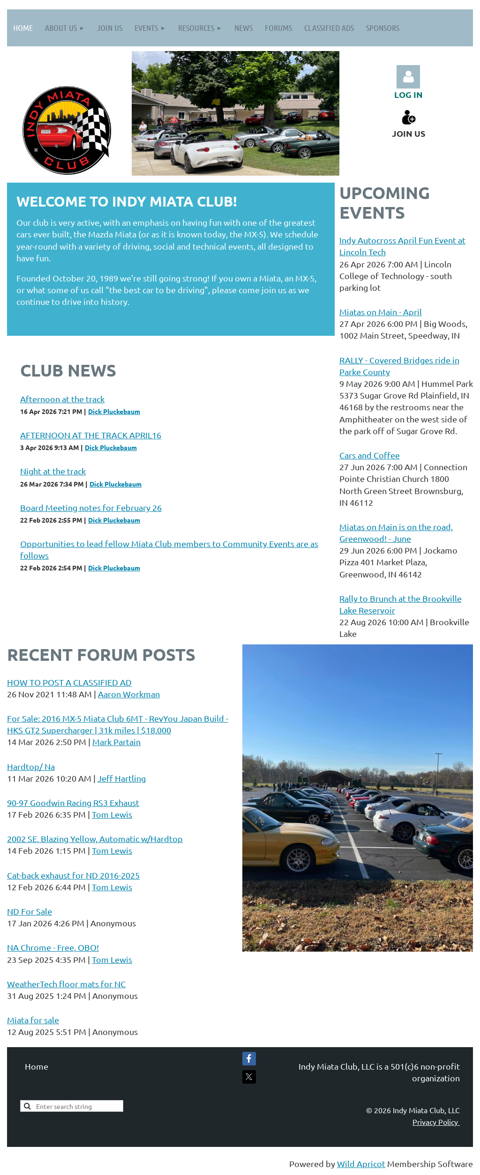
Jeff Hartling (122, 778)
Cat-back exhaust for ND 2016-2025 (73, 875)
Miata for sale (33, 1020)
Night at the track (53, 471)
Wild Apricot (361, 1163)
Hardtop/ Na (31, 766)
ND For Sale (29, 911)
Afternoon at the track (62, 399)
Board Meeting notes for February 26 (91, 507)
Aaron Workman (129, 694)
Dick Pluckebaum (114, 411)
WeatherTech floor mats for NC (66, 984)
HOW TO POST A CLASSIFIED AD (69, 682)
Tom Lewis (112, 814)
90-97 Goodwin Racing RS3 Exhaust (73, 802)
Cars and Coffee (369, 455)
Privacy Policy (436, 1121)
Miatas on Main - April (380, 312)
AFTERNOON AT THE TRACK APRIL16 (90, 435)
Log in (408, 77)
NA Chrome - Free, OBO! (53, 947)
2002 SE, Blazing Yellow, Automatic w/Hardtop (95, 838)
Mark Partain (116, 741)
